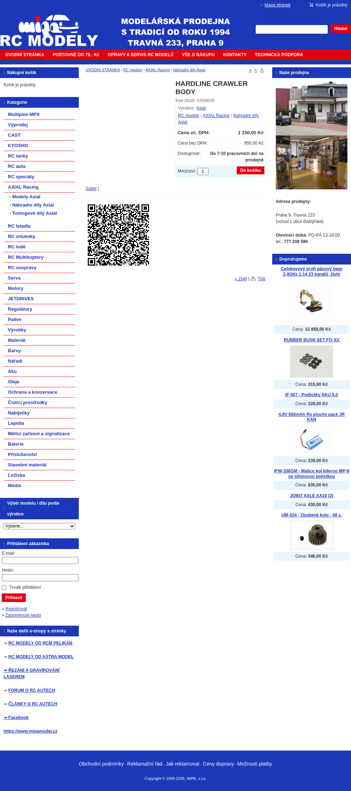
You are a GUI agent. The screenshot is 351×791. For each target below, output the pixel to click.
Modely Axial (26, 196)
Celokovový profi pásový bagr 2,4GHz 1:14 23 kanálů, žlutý (311, 271)
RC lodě (16, 246)
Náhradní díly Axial (189, 70)
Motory (15, 288)
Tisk (261, 278)
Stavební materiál (27, 464)
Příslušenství (22, 454)
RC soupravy (22, 267)
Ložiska (16, 475)
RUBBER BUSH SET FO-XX (311, 340)
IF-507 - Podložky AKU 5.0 (311, 394)
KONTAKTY (235, 54)
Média (14, 485)
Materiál (16, 340)
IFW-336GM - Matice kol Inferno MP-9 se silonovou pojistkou (311, 474)
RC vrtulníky (21, 236)
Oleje (13, 381)
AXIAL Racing (157, 70)
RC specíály (21, 176)
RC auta (16, 166)
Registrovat (16, 608)
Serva (14, 278)
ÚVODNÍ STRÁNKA (24, 54)
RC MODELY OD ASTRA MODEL (40, 656)
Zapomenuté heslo (23, 615)
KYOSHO (18, 145)
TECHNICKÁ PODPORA (279, 54)
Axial (201, 108)
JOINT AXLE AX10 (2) (311, 495)
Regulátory (20, 309)
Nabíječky (19, 413)
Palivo (14, 319)
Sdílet (91, 188)
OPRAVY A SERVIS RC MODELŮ (141, 54)
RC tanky (18, 156)
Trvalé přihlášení (25, 587)
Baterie (16, 444)
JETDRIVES (21, 298)
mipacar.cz (53, 26)
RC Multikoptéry (26, 257)
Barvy (14, 350)
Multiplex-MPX (24, 114)
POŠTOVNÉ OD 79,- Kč (76, 54)
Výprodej (18, 124)
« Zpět (241, 278)
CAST (14, 135)
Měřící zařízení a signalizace (39, 433)
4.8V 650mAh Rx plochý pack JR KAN (312, 417)
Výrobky (17, 330)
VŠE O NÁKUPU (198, 54)
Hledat (340, 28)
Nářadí (15, 361)
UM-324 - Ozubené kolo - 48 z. (312, 515)
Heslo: (8, 570)
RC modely (132, 70)
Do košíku (250, 170)
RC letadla (19, 226)
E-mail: (8, 553)
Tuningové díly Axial (34, 213)
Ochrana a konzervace (32, 392)
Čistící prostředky (27, 402)
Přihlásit (13, 597)
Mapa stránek (278, 5)
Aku (12, 371)
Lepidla (16, 423)
